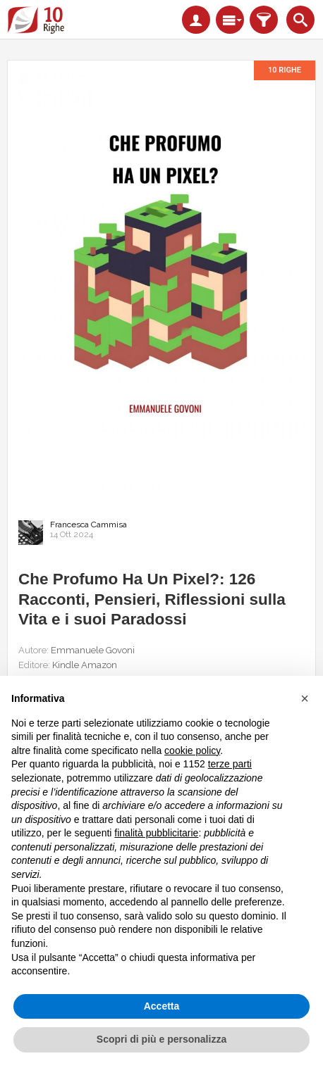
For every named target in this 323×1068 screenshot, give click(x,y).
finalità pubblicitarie (156, 832)
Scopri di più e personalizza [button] (161, 1039)
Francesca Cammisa (88, 524)
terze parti (230, 763)
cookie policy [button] (192, 750)
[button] (304, 698)
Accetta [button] (162, 1006)
